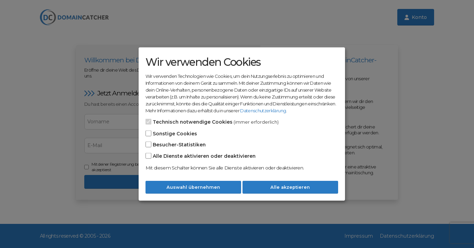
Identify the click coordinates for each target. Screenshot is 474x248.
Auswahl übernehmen (193, 187)
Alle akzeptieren (290, 187)
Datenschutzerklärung (263, 110)
